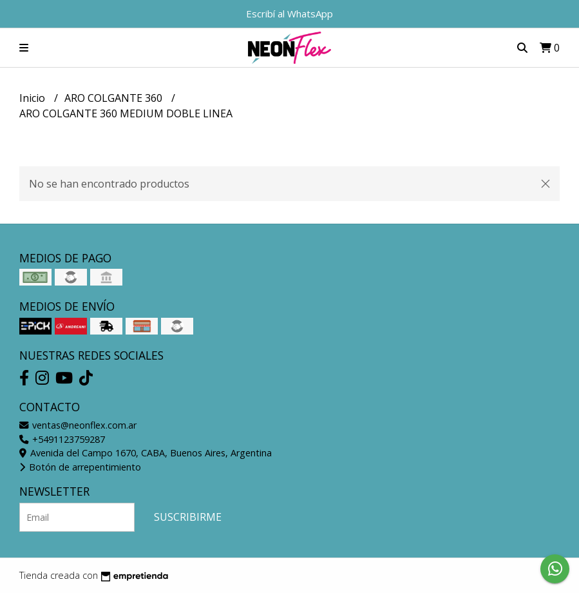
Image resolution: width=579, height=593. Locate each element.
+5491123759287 (62, 439)
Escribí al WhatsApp (289, 13)
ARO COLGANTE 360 (114, 98)
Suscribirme (188, 517)
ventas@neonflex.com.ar (78, 425)
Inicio (33, 98)
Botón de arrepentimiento (80, 467)
